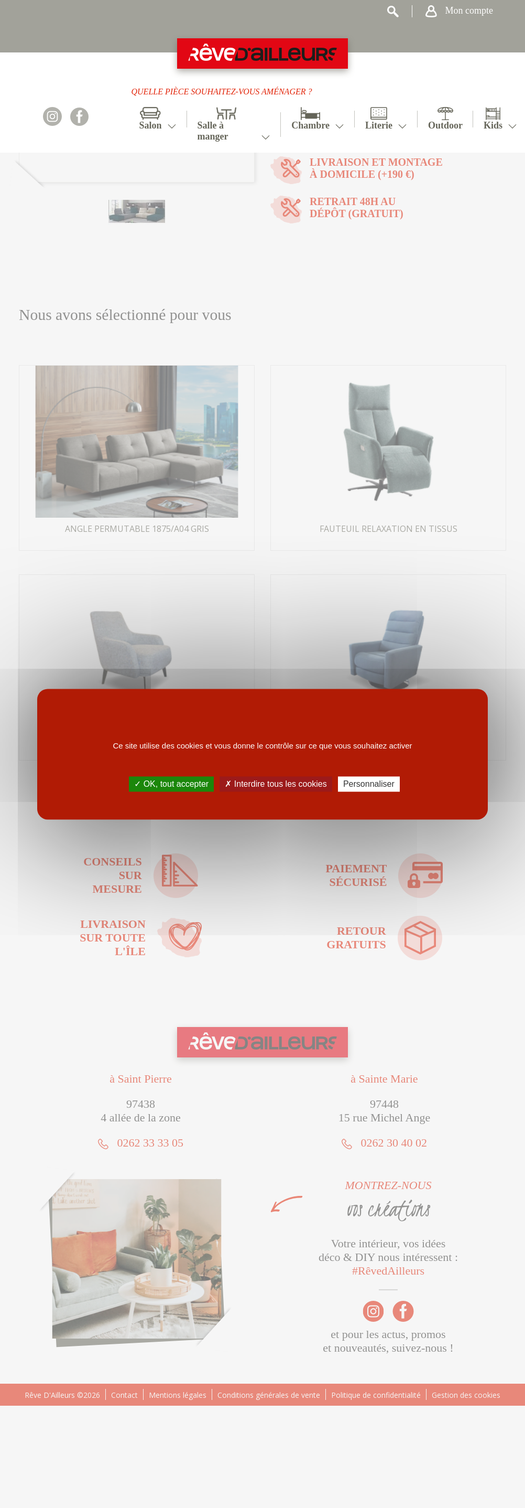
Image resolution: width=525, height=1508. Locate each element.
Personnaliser (369, 783)
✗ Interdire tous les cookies (275, 783)
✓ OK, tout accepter (171, 783)
